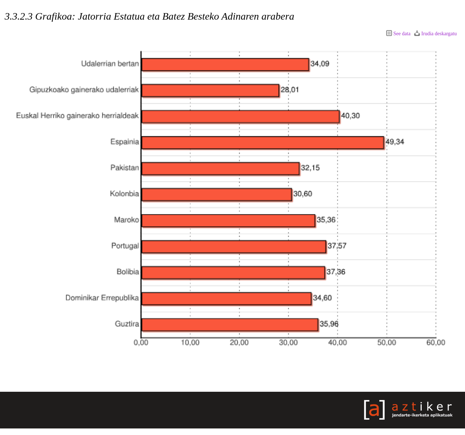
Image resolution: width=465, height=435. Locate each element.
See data (402, 33)
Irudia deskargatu (439, 33)
